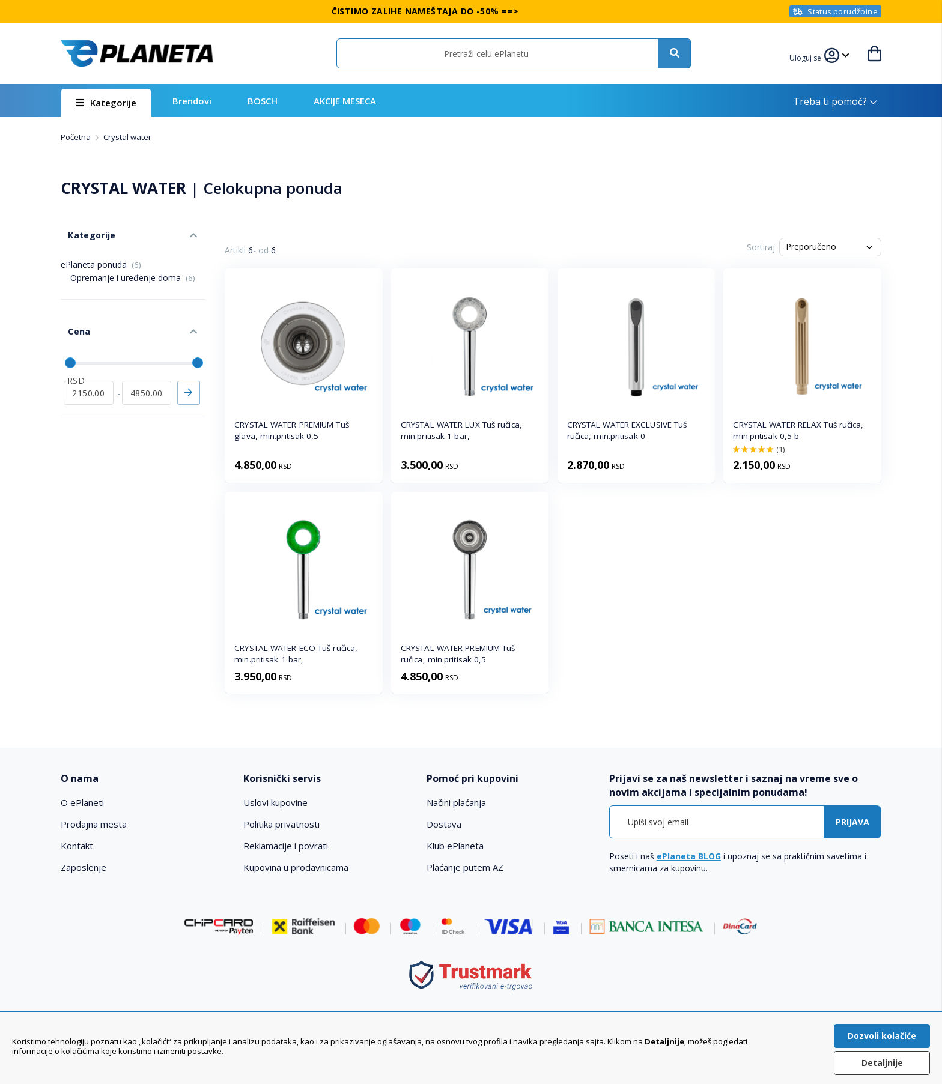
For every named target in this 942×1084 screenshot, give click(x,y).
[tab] (144, 779)
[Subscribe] (852, 821)
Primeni (188, 367)
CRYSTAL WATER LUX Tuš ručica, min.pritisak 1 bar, (461, 430)
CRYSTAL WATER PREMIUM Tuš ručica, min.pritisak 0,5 (458, 654)
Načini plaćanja (456, 802)
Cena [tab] (71, 312)
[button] (807, 56)
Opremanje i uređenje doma (132, 266)
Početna (77, 137)
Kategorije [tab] (83, 227)
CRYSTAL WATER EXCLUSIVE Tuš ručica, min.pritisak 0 (627, 430)
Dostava (444, 824)
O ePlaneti (82, 802)
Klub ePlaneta (455, 846)
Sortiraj (761, 247)
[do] (147, 367)
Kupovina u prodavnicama (295, 867)
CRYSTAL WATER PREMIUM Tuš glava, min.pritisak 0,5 (291, 430)
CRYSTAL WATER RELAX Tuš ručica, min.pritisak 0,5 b (798, 430)
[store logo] (137, 53)
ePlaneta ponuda (101, 253)
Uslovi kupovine (275, 802)
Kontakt (77, 846)
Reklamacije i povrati (285, 846)
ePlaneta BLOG (689, 856)
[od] (89, 367)
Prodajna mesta (94, 824)
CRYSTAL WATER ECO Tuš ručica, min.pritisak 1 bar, (295, 654)
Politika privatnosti (281, 824)
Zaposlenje (83, 867)
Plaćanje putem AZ (465, 867)
